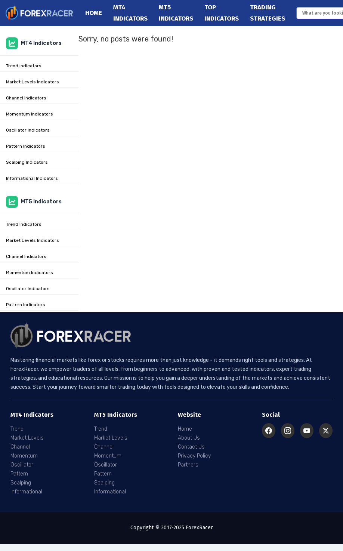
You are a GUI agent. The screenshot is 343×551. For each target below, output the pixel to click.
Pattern (19, 474)
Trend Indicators (23, 65)
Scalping (20, 483)
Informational (26, 492)
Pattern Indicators (25, 146)
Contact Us (191, 447)
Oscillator (21, 465)
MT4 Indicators (34, 43)
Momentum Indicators (29, 114)
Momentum (24, 456)
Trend (17, 429)
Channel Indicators (26, 98)
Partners (188, 465)
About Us (189, 438)
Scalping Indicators (27, 162)
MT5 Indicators (34, 202)
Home (93, 13)
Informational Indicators (32, 178)
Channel (20, 447)
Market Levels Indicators (32, 81)
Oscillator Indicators (28, 130)
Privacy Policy (194, 456)
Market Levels (27, 438)
